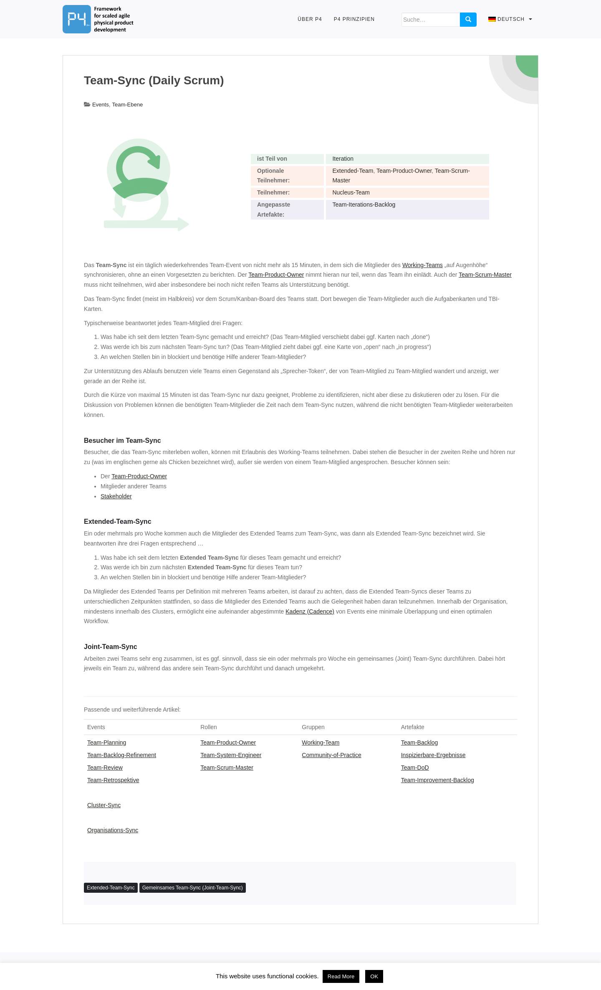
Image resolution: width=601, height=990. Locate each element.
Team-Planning (106, 742)
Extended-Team (352, 170)
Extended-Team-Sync (111, 888)
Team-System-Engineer (230, 755)
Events (100, 104)
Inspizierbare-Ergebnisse (433, 755)
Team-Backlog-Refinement (121, 755)
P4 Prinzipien (354, 19)
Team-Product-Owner (404, 170)
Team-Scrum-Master (485, 274)
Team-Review (105, 767)
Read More (341, 976)
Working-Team (320, 742)
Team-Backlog (419, 742)
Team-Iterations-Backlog (363, 204)
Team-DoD (415, 767)
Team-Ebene (127, 104)
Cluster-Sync (104, 805)
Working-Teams (422, 265)
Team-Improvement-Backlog (437, 780)
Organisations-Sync (112, 830)
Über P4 (310, 19)
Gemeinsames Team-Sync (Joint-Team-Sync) (192, 888)
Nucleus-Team (350, 192)
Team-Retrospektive (113, 780)
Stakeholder (116, 496)
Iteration (343, 158)
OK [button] (374, 976)
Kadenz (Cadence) (309, 611)
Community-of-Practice (331, 755)
